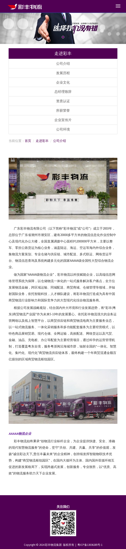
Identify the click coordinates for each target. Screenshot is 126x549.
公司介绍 (63, 63)
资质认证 (63, 101)
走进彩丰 (42, 141)
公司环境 (63, 129)
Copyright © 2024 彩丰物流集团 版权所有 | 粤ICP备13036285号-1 (63, 545)
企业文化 (63, 82)
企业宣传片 (63, 120)
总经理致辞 (63, 91)
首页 (28, 141)
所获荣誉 (63, 110)
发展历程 (63, 73)
